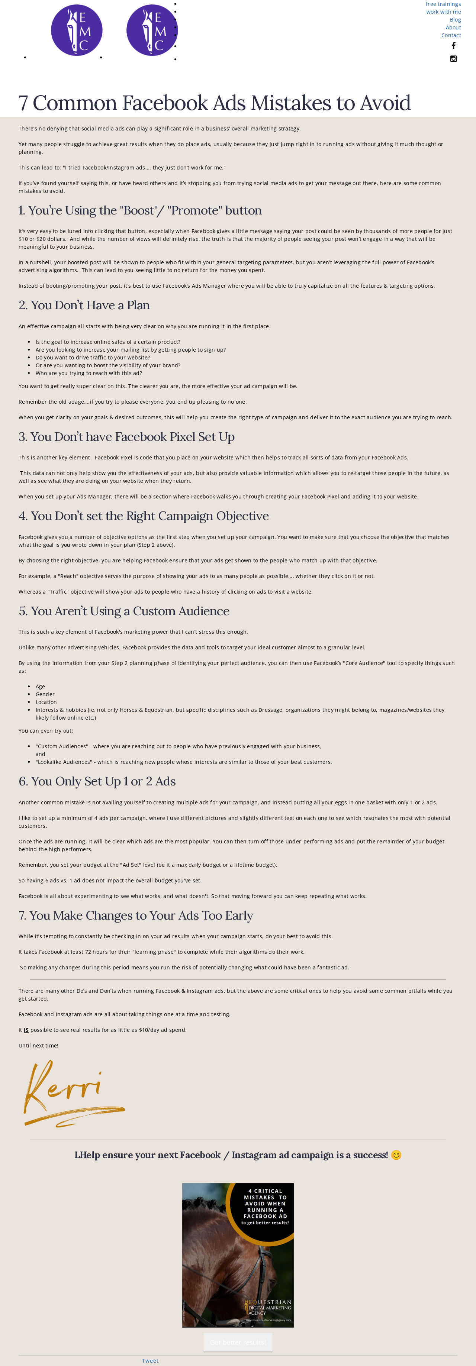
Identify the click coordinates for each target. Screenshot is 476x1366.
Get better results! (238, 1342)
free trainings (443, 3)
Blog (455, 19)
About (453, 27)
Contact (451, 35)
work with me (444, 11)
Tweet (150, 1360)
